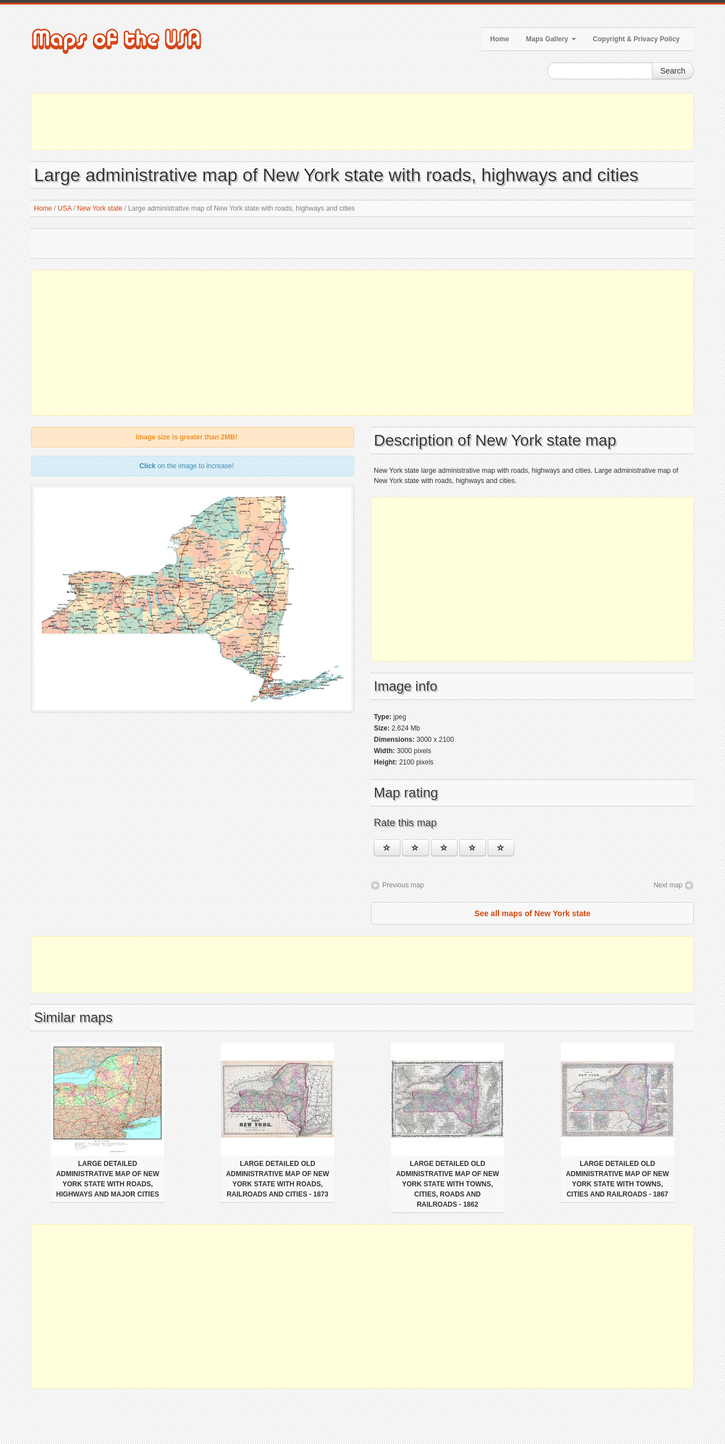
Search (672, 70)
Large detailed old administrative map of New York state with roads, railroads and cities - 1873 (277, 1179)
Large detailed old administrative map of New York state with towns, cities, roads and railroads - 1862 (447, 1184)
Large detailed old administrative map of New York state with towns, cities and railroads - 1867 (617, 1179)
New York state (99, 208)
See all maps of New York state (533, 913)
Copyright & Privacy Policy (636, 39)
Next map (668, 885)
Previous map (403, 885)
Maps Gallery (551, 39)
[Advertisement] (362, 121)
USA (64, 208)
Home (499, 39)
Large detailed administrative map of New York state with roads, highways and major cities (107, 1179)
